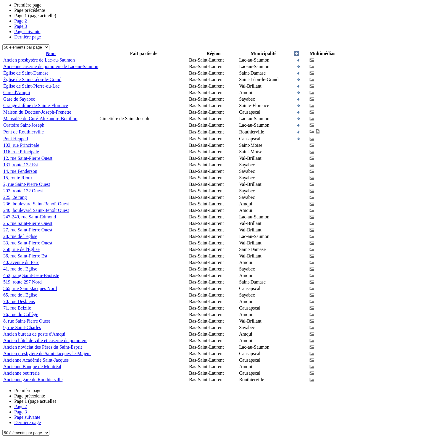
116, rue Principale (21, 151)
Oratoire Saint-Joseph (23, 125)
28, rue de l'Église (20, 236)
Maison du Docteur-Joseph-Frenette (37, 112)
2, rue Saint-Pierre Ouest (26, 184)
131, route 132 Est (20, 164)
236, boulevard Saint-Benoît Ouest (36, 203)
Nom (51, 53)
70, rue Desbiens (19, 301)
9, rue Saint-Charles (22, 327)
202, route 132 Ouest (23, 190)
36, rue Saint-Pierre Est (25, 255)
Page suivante (27, 31)
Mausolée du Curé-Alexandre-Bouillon (40, 118)
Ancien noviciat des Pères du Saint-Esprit (42, 347)
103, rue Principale (21, 145)
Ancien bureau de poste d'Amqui (34, 333)
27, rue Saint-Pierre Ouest (27, 229)
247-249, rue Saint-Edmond (29, 216)
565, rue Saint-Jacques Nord (30, 288)
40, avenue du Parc (21, 262)
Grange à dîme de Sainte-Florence (35, 105)
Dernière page (27, 36)
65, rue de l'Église (20, 294)
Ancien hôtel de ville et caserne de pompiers (45, 340)
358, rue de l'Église (21, 249)
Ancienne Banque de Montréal (32, 366)
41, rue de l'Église (20, 268)
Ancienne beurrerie (21, 373)
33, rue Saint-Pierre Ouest (27, 242)
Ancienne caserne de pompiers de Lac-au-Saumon (50, 66)
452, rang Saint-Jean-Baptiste (31, 275)
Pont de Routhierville (23, 131)
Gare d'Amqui (16, 92)
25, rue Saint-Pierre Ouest (27, 223)
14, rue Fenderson (20, 171)
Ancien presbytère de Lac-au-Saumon (39, 59)
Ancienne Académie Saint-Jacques (36, 360)
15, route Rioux (18, 177)
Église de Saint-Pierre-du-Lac (31, 85)
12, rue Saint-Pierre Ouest (27, 158)
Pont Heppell (15, 138)
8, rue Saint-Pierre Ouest (26, 320)
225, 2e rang (15, 197)
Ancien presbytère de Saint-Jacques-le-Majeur (47, 353)
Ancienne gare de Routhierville (32, 379)
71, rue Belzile (17, 307)
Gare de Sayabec (19, 99)
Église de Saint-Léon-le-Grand (32, 79)
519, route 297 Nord (22, 281)
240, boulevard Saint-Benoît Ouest (36, 210)
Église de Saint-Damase (26, 72)
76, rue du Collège (20, 314)
